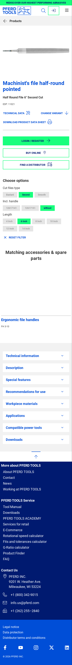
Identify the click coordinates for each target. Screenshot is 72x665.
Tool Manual (12, 507)
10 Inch (54, 221)
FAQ (6, 559)
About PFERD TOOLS (18, 472)
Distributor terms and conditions (24, 638)
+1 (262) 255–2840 (21, 611)
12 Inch (10, 228)
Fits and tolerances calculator (25, 542)
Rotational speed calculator (23, 536)
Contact (9, 478)
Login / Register (36, 140)
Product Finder (14, 553)
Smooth (42, 194)
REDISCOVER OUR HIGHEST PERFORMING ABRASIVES (36, 2)
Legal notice (11, 627)
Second (26, 194)
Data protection (13, 632)
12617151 (30, 208)
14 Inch (26, 228)
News (7, 483)
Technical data (16, 113)
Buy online (36, 153)
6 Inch (24, 221)
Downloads (11, 513)
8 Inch (38, 221)
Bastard (10, 194)
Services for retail (16, 524)
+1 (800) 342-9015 (20, 595)
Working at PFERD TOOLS (22, 489)
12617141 (11, 208)
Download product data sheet (27, 122)
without (47, 208)
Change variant (55, 113)
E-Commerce (12, 530)
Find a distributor (36, 164)
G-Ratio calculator (16, 547)
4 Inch (9, 221)
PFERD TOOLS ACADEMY (22, 518)
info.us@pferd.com (21, 603)
